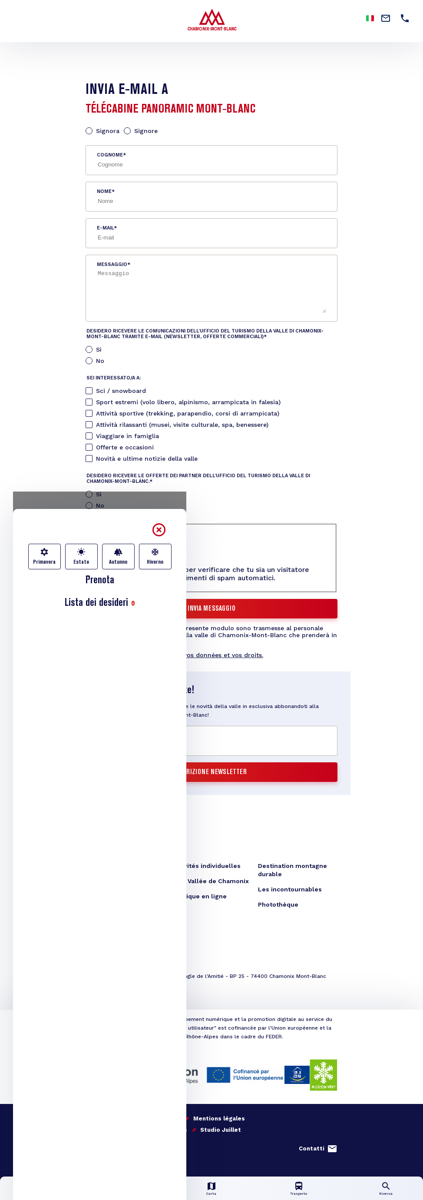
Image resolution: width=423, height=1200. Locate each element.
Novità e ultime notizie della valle (147, 458)
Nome (104, 191)
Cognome (110, 155)
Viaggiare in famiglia (127, 435)
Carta (211, 1194)
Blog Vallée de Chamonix (210, 881)
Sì (99, 349)
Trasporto (298, 1194)
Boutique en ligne (199, 896)
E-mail (105, 228)
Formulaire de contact (120, 881)
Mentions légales (219, 1118)
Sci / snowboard (121, 390)
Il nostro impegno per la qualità (133, 1118)
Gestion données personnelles (140, 1130)
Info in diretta (124, 1194)
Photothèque (278, 904)
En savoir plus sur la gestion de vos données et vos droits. (174, 655)
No (100, 360)
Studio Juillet (220, 1130)
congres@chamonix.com (133, 988)
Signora (107, 130)
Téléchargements (113, 896)
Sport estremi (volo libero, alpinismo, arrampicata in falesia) (188, 402)
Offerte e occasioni (125, 447)
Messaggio (112, 264)
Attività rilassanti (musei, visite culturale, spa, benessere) (182, 424)
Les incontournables (290, 889)
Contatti (311, 1148)
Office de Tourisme (115, 865)
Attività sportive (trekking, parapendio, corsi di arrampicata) (187, 413)
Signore (146, 130)
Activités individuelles (206, 865)
